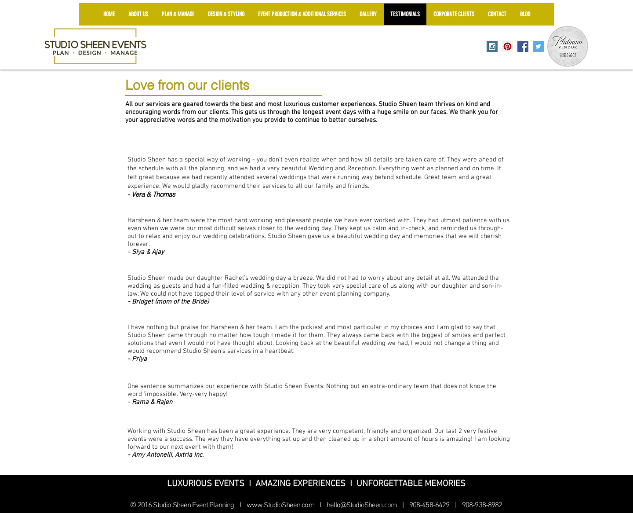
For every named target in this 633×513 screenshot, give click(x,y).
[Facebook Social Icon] (522, 46)
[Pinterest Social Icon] (507, 46)
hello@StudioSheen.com (362, 505)
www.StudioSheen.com (280, 505)
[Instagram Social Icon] (492, 46)
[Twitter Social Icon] (538, 46)
